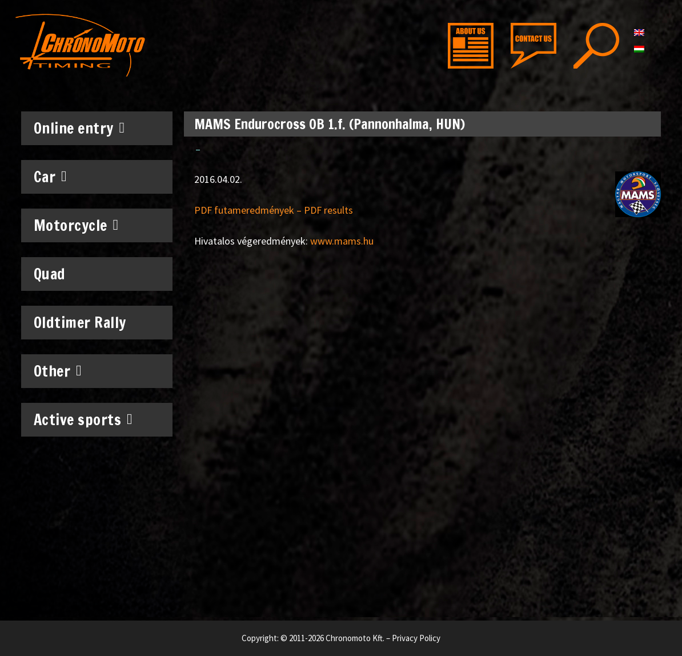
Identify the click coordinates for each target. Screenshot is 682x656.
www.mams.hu (342, 240)
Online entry (79, 128)
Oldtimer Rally (80, 322)
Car (50, 176)
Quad (50, 274)
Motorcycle (76, 225)
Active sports (83, 419)
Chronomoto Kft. (355, 638)
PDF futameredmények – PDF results (273, 210)
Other (58, 371)
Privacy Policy (416, 638)
